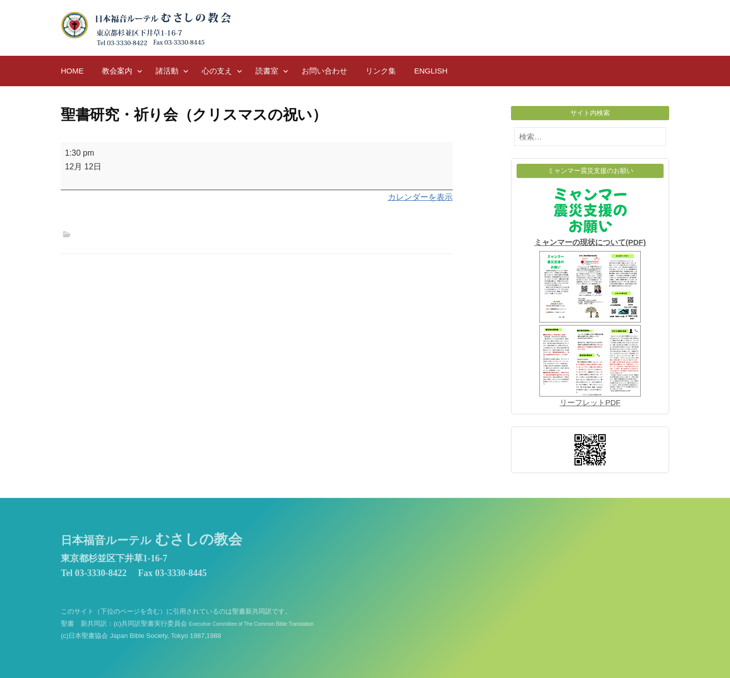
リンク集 (381, 70)
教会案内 (117, 70)
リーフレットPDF (590, 402)
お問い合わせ (324, 70)
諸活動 (167, 70)
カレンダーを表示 (420, 197)
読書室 (267, 70)
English (431, 70)
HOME (72, 70)
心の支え (217, 70)
